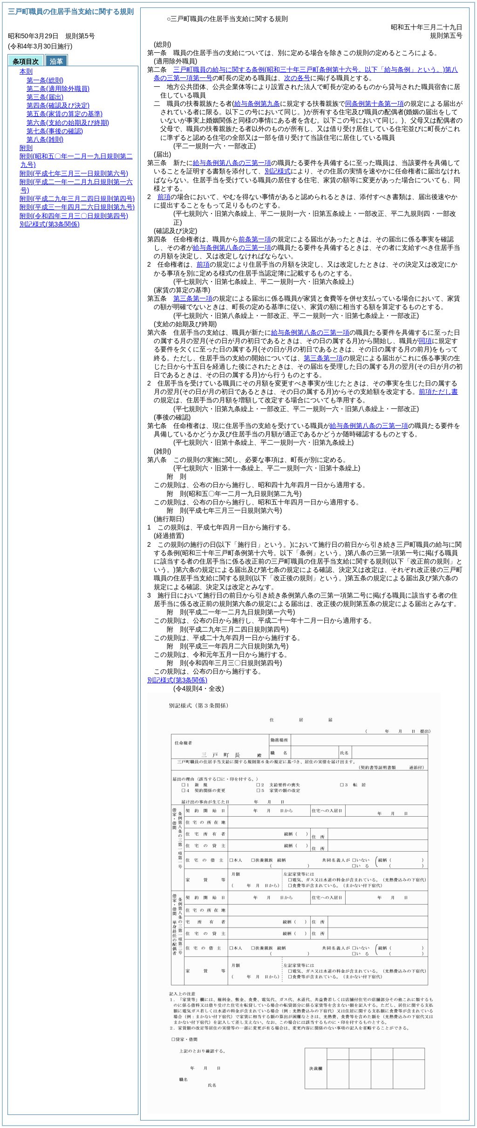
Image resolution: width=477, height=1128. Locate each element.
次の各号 (297, 78)
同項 (425, 340)
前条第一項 (254, 239)
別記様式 (278, 171)
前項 (163, 196)
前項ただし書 (438, 391)
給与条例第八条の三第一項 (232, 162)
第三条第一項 (192, 298)
